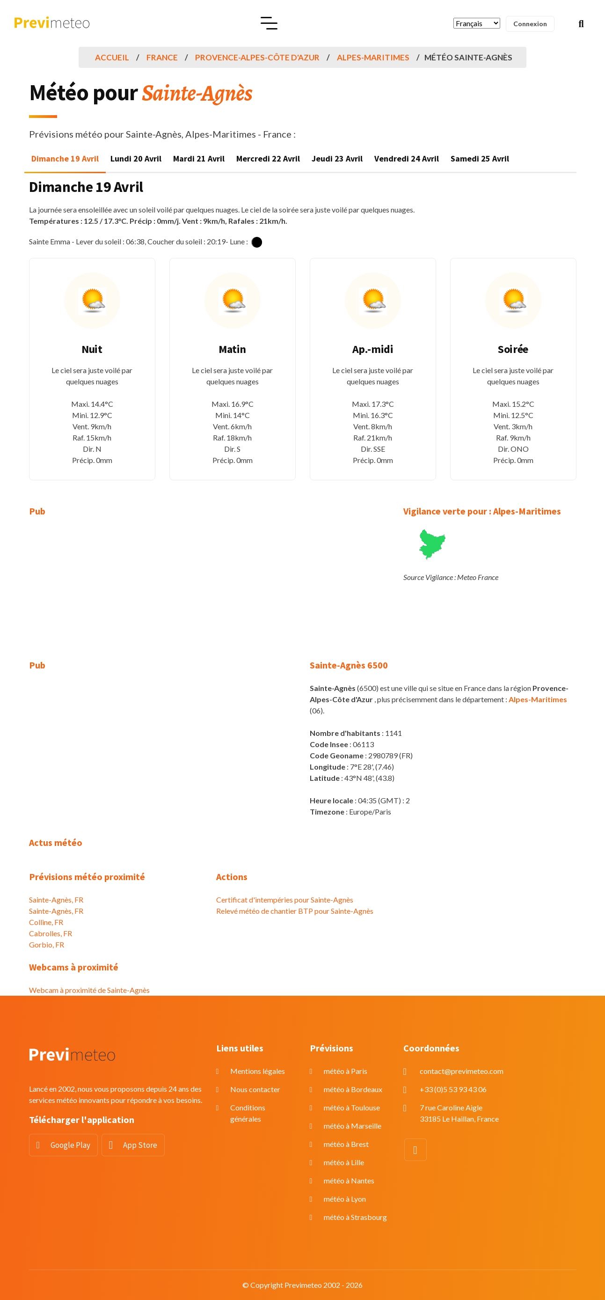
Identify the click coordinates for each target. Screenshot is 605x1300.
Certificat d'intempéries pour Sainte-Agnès (284, 899)
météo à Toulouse (352, 1107)
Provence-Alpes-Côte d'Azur (257, 57)
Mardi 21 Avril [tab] (199, 158)
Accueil (112, 57)
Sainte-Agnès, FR (56, 899)
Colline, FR (46, 922)
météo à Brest (346, 1143)
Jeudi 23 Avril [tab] (337, 158)
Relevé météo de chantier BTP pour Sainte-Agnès (294, 910)
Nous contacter (255, 1089)
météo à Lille (344, 1162)
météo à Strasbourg (355, 1216)
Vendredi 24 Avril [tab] (406, 158)
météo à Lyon (345, 1198)
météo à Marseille (352, 1125)
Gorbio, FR (46, 944)
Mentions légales (257, 1070)
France (162, 57)
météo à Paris (345, 1070)
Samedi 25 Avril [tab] (480, 158)
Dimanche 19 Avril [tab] (65, 158)
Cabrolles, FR (50, 933)
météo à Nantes (349, 1180)
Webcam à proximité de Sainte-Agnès (89, 989)
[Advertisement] (115, 594)
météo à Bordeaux (353, 1089)
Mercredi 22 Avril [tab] (268, 158)
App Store (140, 1145)
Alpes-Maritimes (373, 57)
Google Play (70, 1145)
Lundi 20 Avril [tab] (135, 158)
